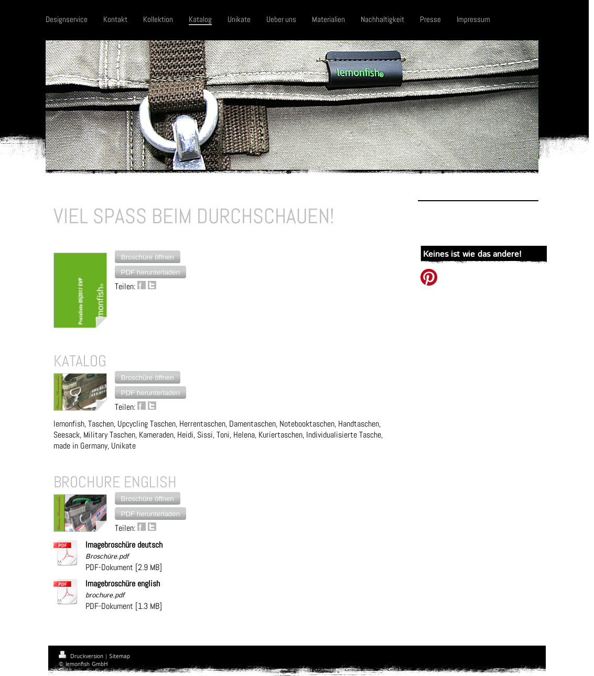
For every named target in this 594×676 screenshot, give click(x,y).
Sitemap (119, 656)
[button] (147, 256)
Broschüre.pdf (106, 557)
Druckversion (82, 656)
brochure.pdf (104, 596)
